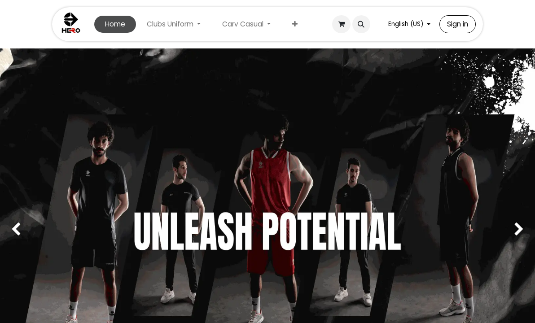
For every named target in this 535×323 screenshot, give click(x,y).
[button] (361, 24)
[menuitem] (115, 24)
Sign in (457, 24)
